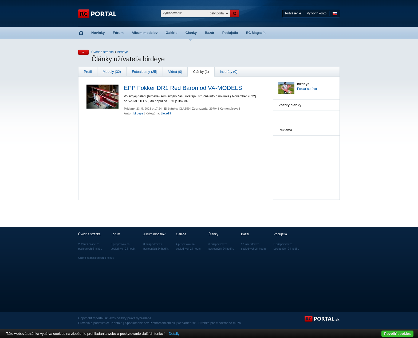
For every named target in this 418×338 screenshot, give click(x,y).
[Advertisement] (305, 162)
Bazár (209, 33)
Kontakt (117, 323)
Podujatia (230, 33)
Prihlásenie (293, 13)
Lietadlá (166, 113)
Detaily (174, 334)
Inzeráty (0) (229, 72)
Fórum (118, 33)
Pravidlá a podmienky (93, 323)
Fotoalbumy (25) (144, 72)
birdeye (122, 52)
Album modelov (145, 33)
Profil (88, 72)
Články (191, 33)
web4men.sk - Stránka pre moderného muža (209, 323)
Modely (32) (112, 72)
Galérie (172, 33)
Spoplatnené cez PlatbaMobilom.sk (150, 323)
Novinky (98, 33)
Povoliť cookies (397, 334)
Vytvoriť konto (316, 13)
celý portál (217, 13)
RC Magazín (256, 33)
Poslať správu (307, 89)
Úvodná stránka (102, 52)
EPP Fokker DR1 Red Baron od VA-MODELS (183, 88)
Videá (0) (175, 72)
